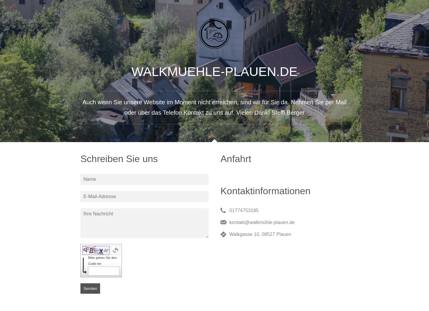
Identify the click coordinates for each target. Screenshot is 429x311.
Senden (90, 288)
